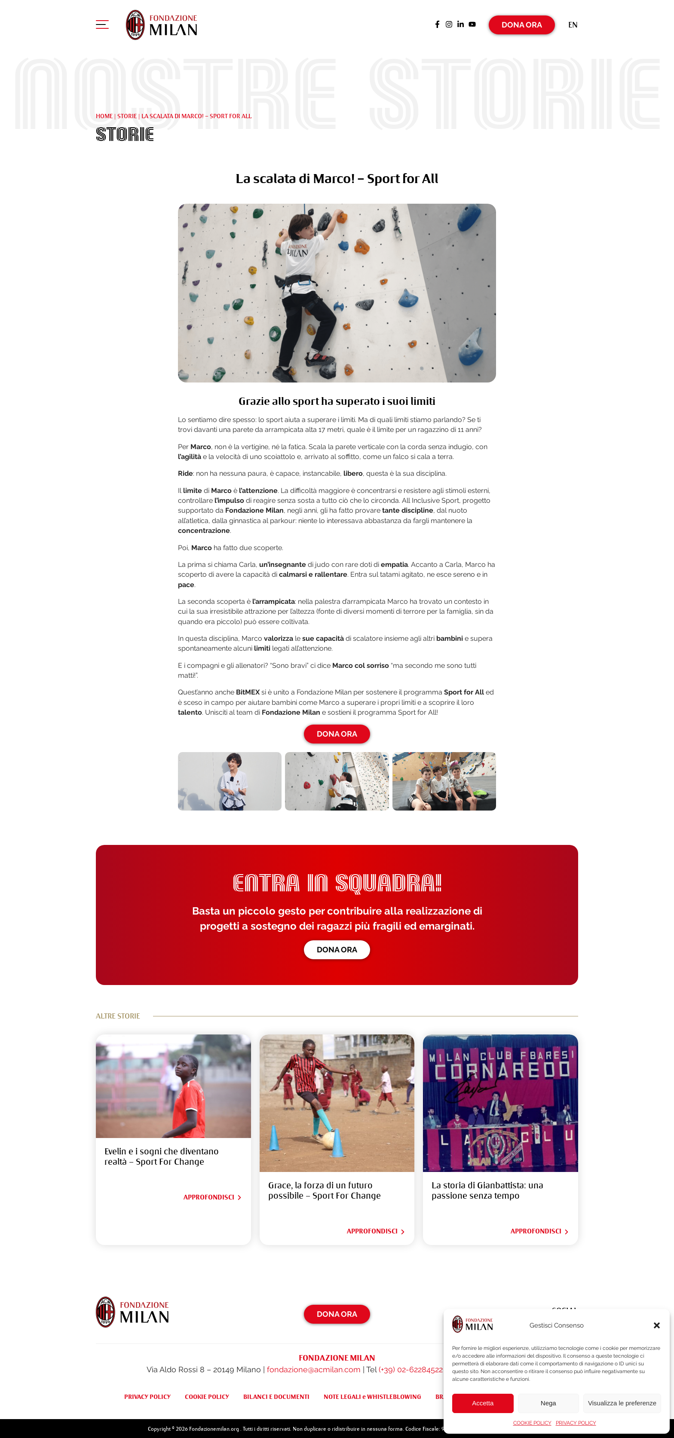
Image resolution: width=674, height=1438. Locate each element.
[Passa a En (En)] (573, 23)
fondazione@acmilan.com (314, 1367)
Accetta (482, 1403)
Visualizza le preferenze (622, 1403)
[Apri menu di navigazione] (102, 25)
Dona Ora (522, 23)
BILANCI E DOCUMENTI (276, 1395)
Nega (548, 1403)
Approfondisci (213, 1195)
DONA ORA (337, 731)
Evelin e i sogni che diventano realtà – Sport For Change (161, 1155)
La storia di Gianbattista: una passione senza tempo (487, 1189)
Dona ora (337, 947)
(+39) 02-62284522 (411, 1367)
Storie (127, 113)
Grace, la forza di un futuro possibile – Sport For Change (324, 1189)
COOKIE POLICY (532, 1423)
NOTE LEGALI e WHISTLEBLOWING (372, 1395)
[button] (657, 1325)
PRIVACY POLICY (576, 1423)
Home (104, 113)
